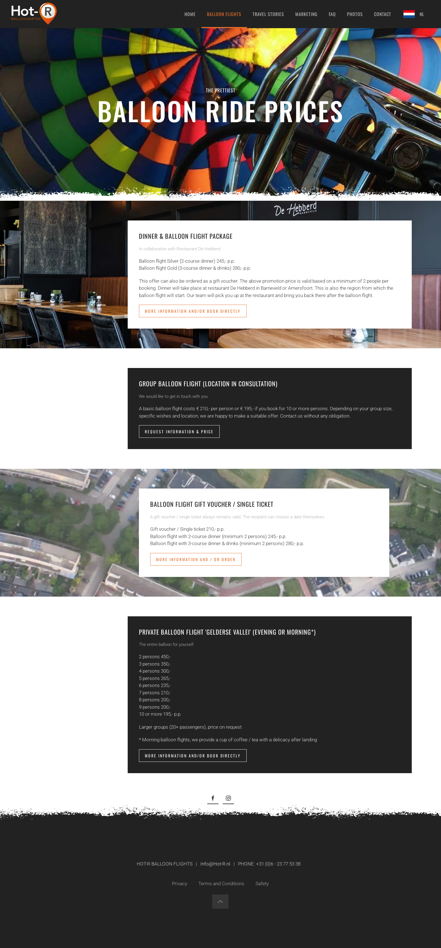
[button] (219, 902)
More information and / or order (196, 559)
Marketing (306, 14)
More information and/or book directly (193, 311)
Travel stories (268, 14)
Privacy (178, 883)
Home (190, 14)
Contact (382, 14)
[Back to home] (34, 14)
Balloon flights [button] (224, 14)
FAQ (332, 14)
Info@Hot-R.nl (214, 864)
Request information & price (179, 431)
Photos (355, 14)
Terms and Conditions (220, 883)
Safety (261, 883)
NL (413, 14)
